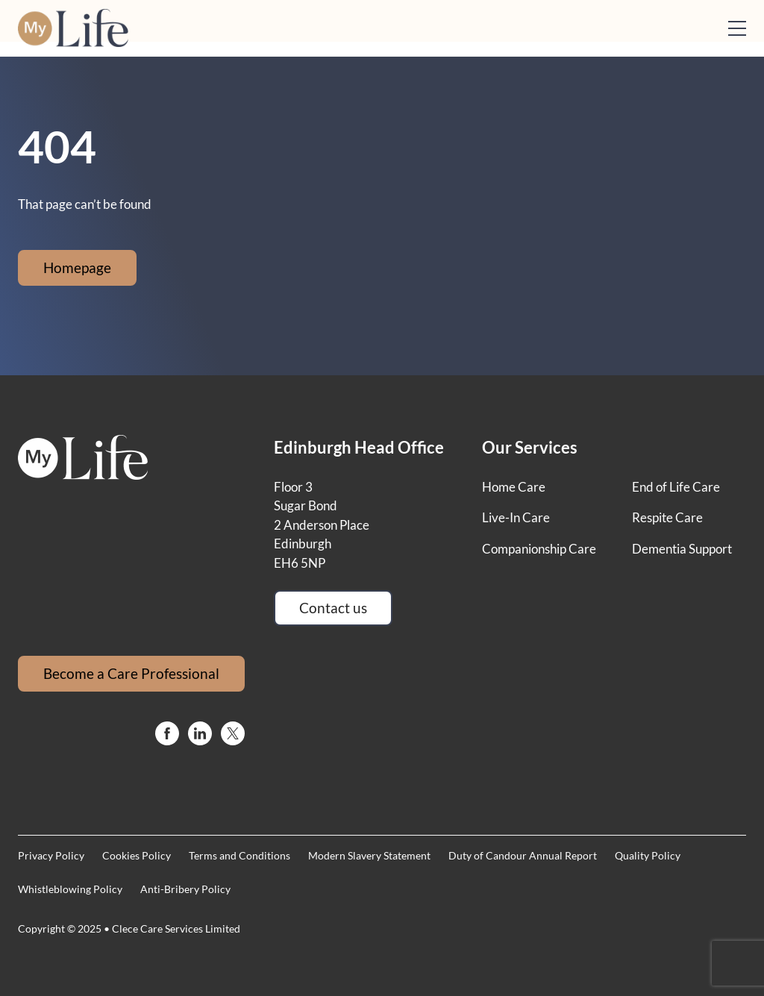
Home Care (513, 487)
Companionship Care (539, 549)
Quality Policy (647, 855)
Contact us (333, 607)
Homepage (77, 267)
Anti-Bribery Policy (185, 889)
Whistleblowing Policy (70, 889)
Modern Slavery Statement (369, 855)
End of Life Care (676, 487)
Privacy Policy (51, 855)
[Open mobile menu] (737, 28)
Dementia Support (682, 549)
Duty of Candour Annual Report (522, 855)
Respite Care (667, 517)
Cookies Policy (136, 855)
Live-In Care (516, 517)
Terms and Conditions (239, 855)
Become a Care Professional (131, 673)
